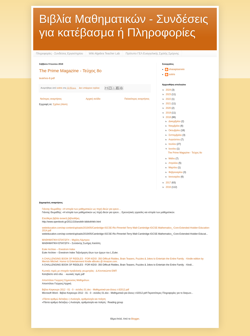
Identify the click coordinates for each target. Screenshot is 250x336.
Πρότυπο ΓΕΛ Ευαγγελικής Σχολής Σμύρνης (152, 53)
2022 (169, 99)
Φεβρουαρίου (176, 172)
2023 (169, 94)
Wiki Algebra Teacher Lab (104, 53)
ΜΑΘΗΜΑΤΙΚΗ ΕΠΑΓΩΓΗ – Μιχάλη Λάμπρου (66, 240)
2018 (169, 117)
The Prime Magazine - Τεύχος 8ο (70, 70)
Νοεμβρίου (174, 125)
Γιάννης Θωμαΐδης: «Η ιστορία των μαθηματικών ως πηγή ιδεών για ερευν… (81, 209)
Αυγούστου (175, 139)
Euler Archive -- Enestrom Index (58, 249)
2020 (169, 108)
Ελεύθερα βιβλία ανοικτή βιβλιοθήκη (60, 218)
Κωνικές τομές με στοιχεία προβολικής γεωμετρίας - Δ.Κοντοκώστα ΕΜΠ (79, 270)
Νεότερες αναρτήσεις (51, 98)
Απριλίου (174, 163)
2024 (169, 89)
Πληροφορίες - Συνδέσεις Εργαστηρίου (59, 53)
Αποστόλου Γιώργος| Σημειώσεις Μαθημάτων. (66, 280)
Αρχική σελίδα (93, 98)
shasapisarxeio (177, 69)
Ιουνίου (173, 148)
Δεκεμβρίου (175, 121)
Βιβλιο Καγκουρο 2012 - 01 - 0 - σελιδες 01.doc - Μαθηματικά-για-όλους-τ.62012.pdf (85, 289)
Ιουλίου (173, 144)
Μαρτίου (173, 167)
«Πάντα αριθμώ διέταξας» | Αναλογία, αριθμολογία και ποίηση (74, 299)
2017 (169, 182)
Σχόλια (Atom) (60, 104)
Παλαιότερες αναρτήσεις (136, 98)
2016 (169, 187)
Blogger (135, 318)
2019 (169, 112)
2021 (169, 103)
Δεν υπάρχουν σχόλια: (89, 88)
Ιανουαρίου (175, 176)
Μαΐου (172, 158)
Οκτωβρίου (175, 130)
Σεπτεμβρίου (175, 135)
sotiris (172, 74)
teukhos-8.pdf (47, 78)
